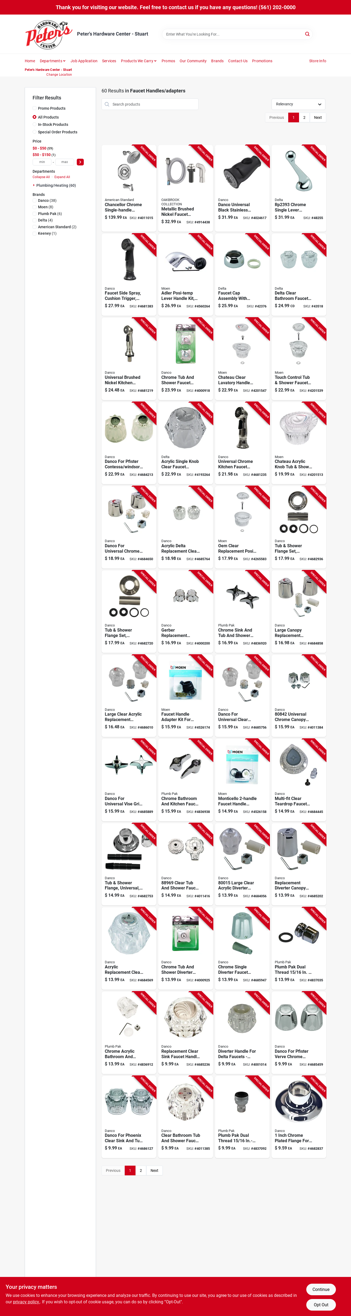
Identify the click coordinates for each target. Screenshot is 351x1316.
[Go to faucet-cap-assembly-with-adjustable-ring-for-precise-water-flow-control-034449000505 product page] (242, 275)
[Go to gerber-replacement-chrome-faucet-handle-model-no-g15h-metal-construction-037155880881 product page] (185, 611)
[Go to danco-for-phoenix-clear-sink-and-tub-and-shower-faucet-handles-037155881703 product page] (129, 1117)
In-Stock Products (53, 124)
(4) (45, 220)
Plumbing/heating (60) (56, 185)
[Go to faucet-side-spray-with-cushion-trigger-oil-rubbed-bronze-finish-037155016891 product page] (129, 275)
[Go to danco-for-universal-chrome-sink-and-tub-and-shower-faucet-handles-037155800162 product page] (129, 527)
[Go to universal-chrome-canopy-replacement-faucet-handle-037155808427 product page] (299, 696)
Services (109, 61)
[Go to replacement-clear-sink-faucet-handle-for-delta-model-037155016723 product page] (185, 1033)
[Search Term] (237, 34)
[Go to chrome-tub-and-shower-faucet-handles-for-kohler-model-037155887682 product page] (185, 359)
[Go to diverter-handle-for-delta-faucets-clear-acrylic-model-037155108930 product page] (242, 1033)
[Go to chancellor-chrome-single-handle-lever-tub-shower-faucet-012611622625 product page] (129, 188)
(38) (47, 200)
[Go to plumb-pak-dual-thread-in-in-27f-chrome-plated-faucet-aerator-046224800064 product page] (242, 1117)
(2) (57, 227)
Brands (217, 61)
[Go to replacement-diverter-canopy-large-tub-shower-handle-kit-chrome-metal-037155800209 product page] (299, 864)
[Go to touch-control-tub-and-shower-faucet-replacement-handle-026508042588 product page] (299, 359)
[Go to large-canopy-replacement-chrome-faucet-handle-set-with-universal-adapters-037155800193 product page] (299, 611)
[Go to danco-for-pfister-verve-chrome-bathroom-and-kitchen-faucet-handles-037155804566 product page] (299, 1033)
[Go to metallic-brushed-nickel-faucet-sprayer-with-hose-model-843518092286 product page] (185, 188)
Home (30, 61)
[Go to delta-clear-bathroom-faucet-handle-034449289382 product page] (299, 275)
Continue (320, 1289)
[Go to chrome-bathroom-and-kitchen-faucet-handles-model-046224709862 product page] (185, 780)
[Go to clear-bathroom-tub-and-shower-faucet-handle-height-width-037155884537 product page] (185, 1117)
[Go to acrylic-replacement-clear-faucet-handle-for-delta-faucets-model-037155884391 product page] (129, 948)
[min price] (42, 162)
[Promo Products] (34, 108)
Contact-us (238, 61)
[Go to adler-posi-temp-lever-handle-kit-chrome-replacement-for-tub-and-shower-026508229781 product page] (185, 275)
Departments (51, 61)
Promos (168, 61)
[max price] (64, 162)
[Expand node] (34, 185)
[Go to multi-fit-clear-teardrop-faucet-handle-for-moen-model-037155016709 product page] (299, 780)
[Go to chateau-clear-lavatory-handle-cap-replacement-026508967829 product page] (242, 359)
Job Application (84, 61)
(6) (50, 214)
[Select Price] (80, 162)
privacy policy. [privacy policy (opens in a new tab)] (26, 1301)
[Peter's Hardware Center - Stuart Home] (49, 34)
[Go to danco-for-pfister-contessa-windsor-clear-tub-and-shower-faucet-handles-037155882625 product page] (129, 443)
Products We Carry (137, 61)
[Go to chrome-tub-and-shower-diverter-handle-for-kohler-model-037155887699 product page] (185, 948)
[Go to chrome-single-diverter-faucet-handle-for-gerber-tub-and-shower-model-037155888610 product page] (242, 948)
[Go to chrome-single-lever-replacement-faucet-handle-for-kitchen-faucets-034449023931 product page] (299, 188)
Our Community (193, 61)
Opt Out (321, 1304)
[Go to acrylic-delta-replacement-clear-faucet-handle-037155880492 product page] (185, 527)
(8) (45, 207)
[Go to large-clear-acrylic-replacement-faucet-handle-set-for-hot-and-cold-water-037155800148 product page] (129, 696)
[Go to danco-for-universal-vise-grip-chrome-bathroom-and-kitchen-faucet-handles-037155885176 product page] (129, 780)
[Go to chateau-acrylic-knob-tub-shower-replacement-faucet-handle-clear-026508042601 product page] (299, 443)
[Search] (308, 33)
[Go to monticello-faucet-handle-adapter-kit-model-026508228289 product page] (242, 780)
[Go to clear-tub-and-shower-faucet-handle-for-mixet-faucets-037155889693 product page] (185, 864)
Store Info (317, 61)
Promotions (262, 61)
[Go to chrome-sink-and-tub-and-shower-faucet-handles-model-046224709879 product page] (242, 611)
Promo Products (51, 108)
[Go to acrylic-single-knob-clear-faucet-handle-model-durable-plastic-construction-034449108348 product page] (185, 443)
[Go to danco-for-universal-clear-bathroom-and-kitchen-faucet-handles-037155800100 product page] (242, 696)
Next (318, 117)
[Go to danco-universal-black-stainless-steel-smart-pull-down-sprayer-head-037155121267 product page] (242, 188)
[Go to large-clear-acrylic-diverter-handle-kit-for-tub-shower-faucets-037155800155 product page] (242, 864)
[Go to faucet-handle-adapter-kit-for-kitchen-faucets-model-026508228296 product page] (185, 696)
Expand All (62, 177)
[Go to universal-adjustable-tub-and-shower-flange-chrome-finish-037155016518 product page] (129, 864)
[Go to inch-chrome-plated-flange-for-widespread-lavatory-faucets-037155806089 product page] (299, 1117)
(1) (47, 233)
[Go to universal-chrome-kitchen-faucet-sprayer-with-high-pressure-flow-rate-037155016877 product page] (242, 443)
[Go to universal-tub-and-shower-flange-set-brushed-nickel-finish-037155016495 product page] (129, 611)
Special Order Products (57, 132)
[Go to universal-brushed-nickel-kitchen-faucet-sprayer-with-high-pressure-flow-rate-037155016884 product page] (129, 359)
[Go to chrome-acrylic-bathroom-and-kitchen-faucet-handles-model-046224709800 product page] (129, 1033)
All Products (48, 117)
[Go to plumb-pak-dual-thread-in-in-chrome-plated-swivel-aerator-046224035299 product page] (299, 948)
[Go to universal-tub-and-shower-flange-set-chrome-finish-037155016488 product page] (299, 527)
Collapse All (41, 177)
